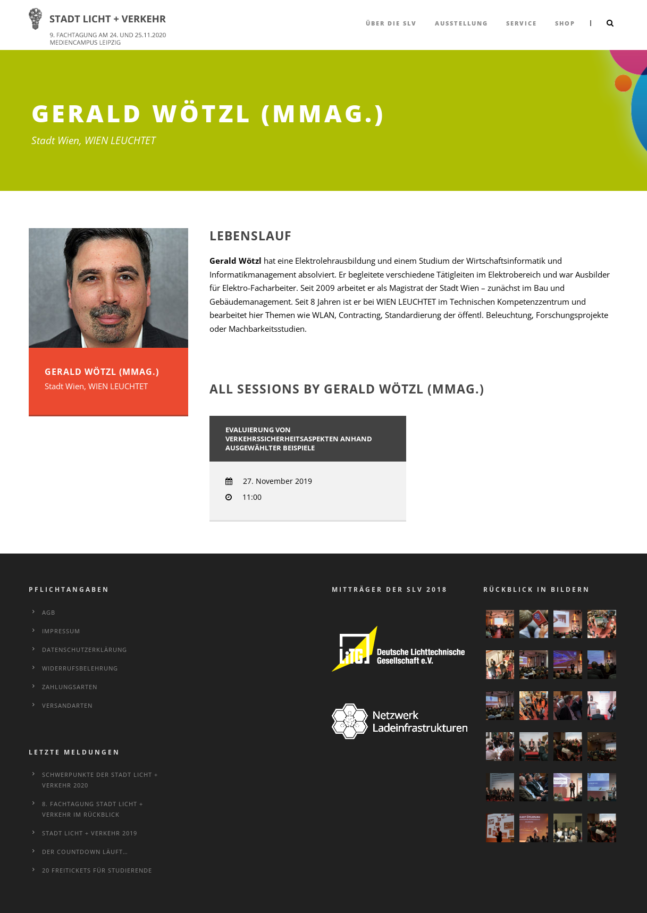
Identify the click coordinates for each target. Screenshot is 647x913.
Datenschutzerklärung (84, 650)
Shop (565, 23)
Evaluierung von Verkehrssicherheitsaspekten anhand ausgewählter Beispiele (298, 439)
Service (521, 23)
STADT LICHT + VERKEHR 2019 (89, 833)
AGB (48, 612)
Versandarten (67, 705)
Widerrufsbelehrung (80, 668)
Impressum (61, 631)
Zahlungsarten (69, 687)
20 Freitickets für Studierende (97, 870)
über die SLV (391, 23)
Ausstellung (461, 23)
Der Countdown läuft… (85, 852)
